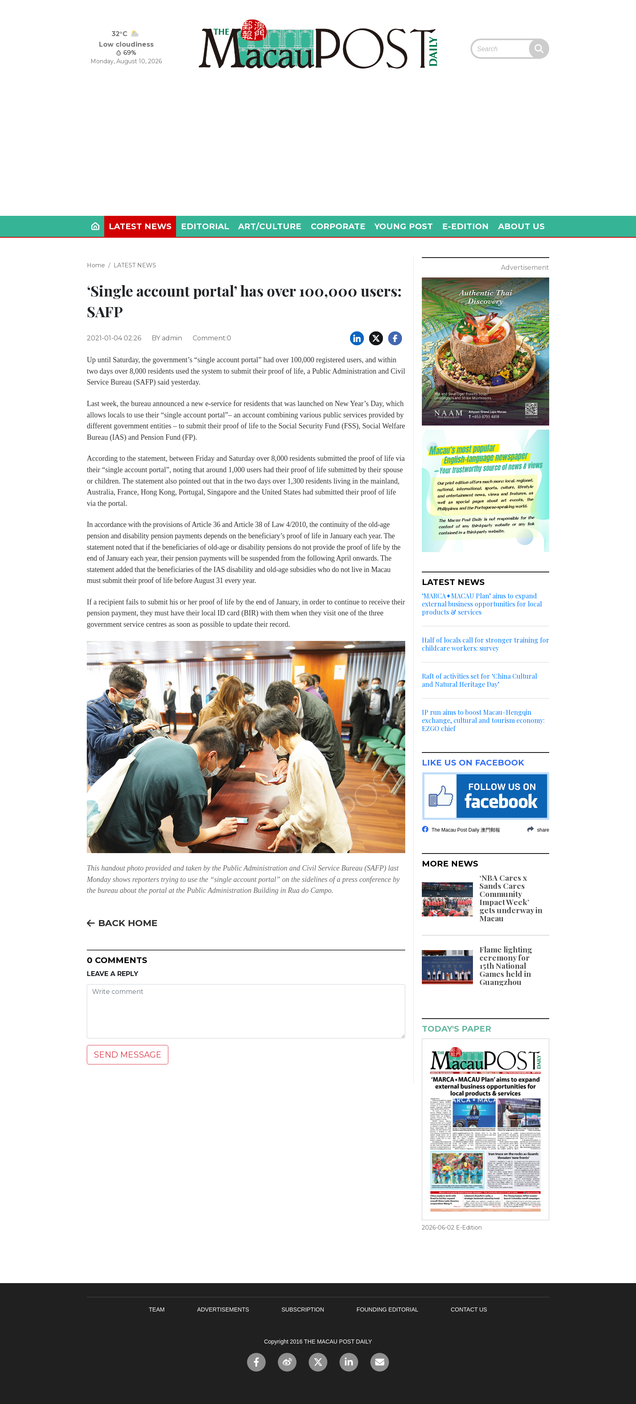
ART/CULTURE (269, 226)
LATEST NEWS (140, 226)
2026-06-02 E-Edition (452, 1227)
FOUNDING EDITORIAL (387, 1309)
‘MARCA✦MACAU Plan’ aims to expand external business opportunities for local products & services (482, 604)
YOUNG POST (403, 226)
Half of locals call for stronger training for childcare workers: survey (485, 644)
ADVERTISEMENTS (223, 1309)
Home (96, 265)
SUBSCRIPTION (302, 1309)
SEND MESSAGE (127, 1055)
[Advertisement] (318, 155)
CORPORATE (338, 226)
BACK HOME (122, 923)
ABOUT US (521, 226)
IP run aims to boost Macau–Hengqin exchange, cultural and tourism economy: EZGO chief (483, 720)
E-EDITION (465, 226)
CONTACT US (469, 1309)
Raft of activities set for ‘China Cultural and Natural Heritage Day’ (479, 680)
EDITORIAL (205, 226)
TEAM (157, 1309)
